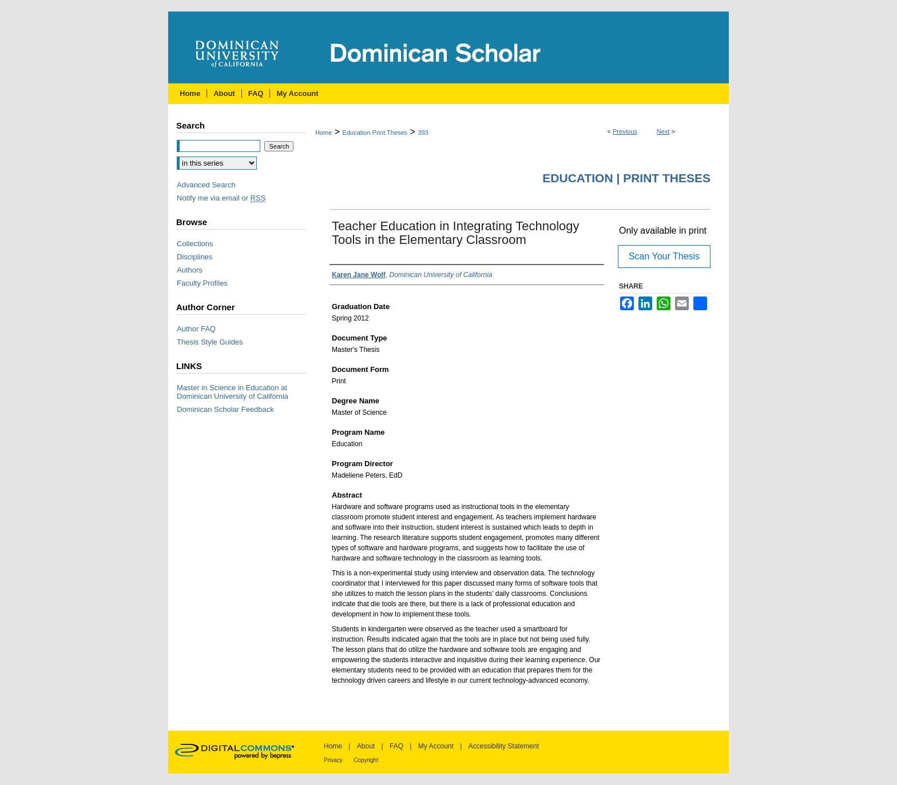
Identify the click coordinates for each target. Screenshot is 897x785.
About (366, 746)
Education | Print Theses (626, 178)
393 (423, 132)
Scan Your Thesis (664, 256)
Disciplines (194, 257)
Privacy (333, 760)
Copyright (366, 760)
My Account (436, 746)
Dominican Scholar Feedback (225, 409)
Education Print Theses (375, 132)
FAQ (396, 746)
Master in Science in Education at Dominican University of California (232, 391)
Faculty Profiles (202, 283)
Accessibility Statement (504, 746)
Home (323, 132)
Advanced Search (206, 185)
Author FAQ (196, 329)
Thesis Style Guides (210, 342)
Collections (195, 243)
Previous (625, 131)
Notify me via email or (221, 198)
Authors (190, 270)
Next (663, 131)
